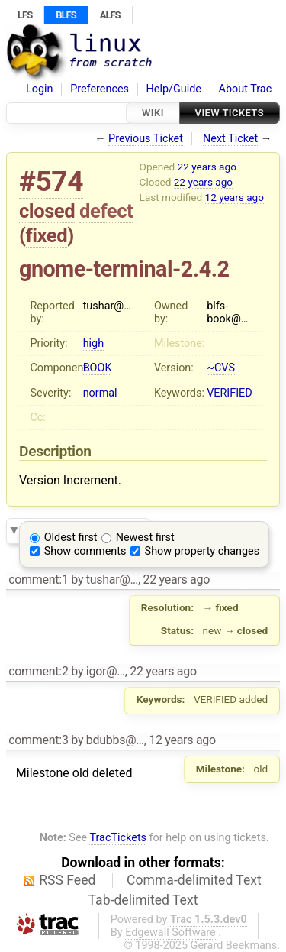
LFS (25, 15)
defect (106, 210)
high (93, 343)
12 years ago (234, 197)
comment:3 (38, 740)
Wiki (153, 112)
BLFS (66, 15)
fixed (47, 235)
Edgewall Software (170, 932)
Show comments (85, 551)
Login (39, 89)
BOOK (97, 367)
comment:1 (38, 579)
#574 (51, 181)
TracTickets (117, 837)
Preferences (99, 89)
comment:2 (38, 671)
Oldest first (71, 537)
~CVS (221, 367)
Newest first (145, 537)
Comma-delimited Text (194, 880)
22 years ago (207, 166)
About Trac (245, 89)
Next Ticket (230, 138)
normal (100, 393)
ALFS (110, 15)
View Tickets (229, 112)
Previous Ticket (145, 138)
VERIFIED (229, 393)
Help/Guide (173, 89)
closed (47, 210)
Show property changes (202, 551)
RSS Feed (67, 880)
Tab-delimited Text (143, 900)
